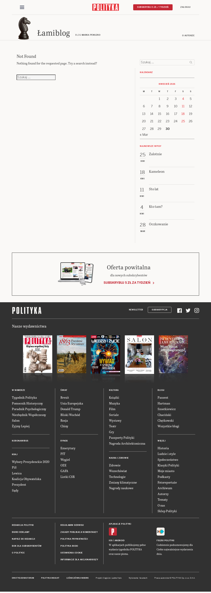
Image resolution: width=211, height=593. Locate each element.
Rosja (64, 420)
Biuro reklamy (21, 532)
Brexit (64, 397)
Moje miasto (166, 471)
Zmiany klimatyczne (123, 482)
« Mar (144, 135)
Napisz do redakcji (23, 539)
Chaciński (164, 414)
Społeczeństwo (168, 459)
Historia (163, 448)
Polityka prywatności (74, 539)
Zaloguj (185, 7)
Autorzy (163, 494)
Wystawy (115, 420)
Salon (16, 420)
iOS (111, 540)
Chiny (64, 426)
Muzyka (114, 403)
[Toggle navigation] (22, 7)
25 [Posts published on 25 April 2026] (183, 121)
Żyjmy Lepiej (21, 426)
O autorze (188, 35)
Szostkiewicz (167, 409)
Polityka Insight (50, 578)
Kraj (14, 454)
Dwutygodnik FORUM (23, 578)
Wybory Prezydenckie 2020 (30, 461)
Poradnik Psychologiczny (29, 409)
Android (120, 540)
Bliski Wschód (70, 414)
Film (112, 409)
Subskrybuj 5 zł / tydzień (153, 7)
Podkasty (164, 476)
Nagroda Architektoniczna (127, 443)
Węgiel (65, 459)
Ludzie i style (167, 454)
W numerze (18, 390)
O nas (161, 505)
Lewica (17, 473)
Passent (163, 397)
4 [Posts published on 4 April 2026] (183, 99)
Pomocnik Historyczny (27, 403)
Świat (63, 390)
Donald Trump (70, 409)
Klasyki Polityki (168, 465)
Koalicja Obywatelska (26, 479)
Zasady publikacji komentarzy (79, 532)
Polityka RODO (69, 546)
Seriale (114, 414)
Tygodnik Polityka (24, 397)
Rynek (64, 441)
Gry (111, 432)
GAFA (64, 471)
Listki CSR (67, 476)
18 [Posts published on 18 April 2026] (183, 114)
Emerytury (67, 448)
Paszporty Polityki (121, 437)
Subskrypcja (160, 309)
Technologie (117, 476)
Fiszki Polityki (165, 540)
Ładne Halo (117, 578)
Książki (114, 397)
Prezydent (19, 484)
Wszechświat (118, 471)
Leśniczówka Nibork (77, 578)
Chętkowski (166, 420)
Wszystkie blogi (168, 426)
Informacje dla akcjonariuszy (79, 560)
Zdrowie (115, 465)
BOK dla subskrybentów (27, 546)
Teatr (112, 426)
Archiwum (165, 488)
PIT (62, 454)
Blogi (161, 390)
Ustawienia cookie (71, 553)
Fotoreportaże (167, 482)
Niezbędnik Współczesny (29, 414)
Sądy (15, 490)
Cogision (107, 578)
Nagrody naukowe (121, 488)
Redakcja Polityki (23, 525)
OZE (63, 465)
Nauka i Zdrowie (119, 458)
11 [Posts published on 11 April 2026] (183, 106)
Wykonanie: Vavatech (138, 578)
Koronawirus (20, 441)
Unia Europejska (71, 403)
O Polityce (18, 553)
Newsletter (136, 309)
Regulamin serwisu (72, 525)
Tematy (163, 499)
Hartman (164, 403)
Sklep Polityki (167, 511)
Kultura (114, 390)
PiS (14, 467)
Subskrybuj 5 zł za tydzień (127, 283)
